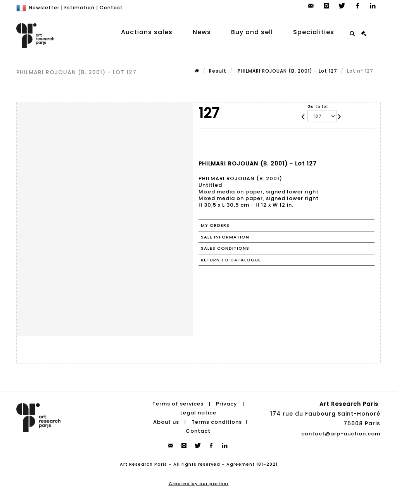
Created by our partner (199, 483)
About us (166, 422)
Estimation (79, 7)
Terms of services (178, 403)
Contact (111, 7)
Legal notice (198, 412)
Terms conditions (217, 422)
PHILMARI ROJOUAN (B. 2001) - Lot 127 (286, 71)
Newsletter (44, 7)
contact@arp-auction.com (340, 433)
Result (217, 71)
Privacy (226, 403)
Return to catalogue (231, 260)
